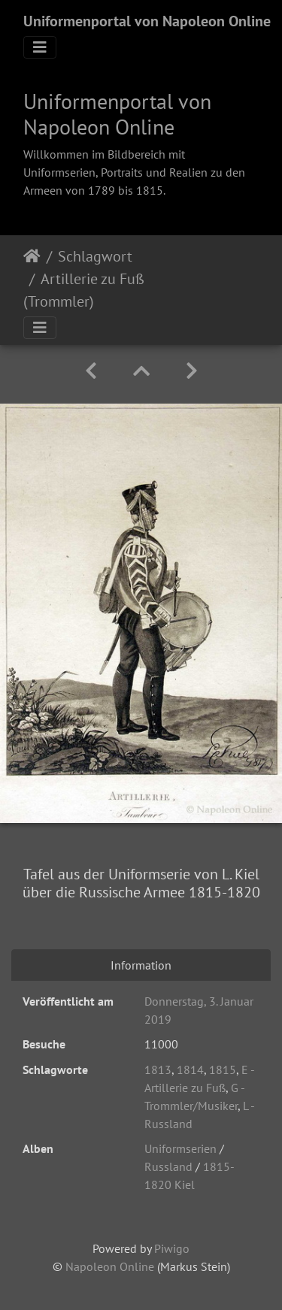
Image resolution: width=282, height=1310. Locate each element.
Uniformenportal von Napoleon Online (147, 21)
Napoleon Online (109, 1266)
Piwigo (172, 1248)
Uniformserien (180, 1148)
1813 (157, 1069)
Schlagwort (95, 256)
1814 (190, 1069)
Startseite (32, 256)
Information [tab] (141, 965)
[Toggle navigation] (39, 47)
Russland (168, 1166)
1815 (222, 1069)
